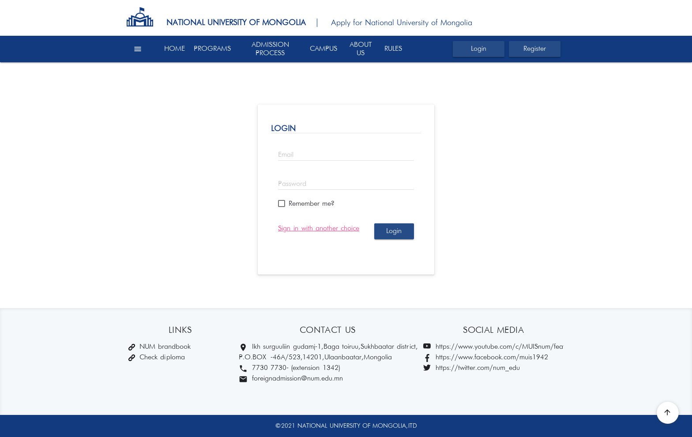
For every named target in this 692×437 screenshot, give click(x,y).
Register (534, 49)
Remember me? (311, 203)
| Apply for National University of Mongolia (390, 23)
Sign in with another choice (318, 228)
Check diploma (156, 357)
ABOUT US (361, 49)
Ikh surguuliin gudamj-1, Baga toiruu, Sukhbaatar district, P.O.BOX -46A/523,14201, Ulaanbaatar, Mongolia (327, 352)
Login (478, 49)
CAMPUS (323, 49)
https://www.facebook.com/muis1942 (485, 358)
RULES (393, 49)
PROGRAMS (212, 49)
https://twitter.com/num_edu (471, 368)
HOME (174, 49)
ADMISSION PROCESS (270, 49)
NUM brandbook (159, 346)
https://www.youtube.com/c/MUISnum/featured (493, 347)
